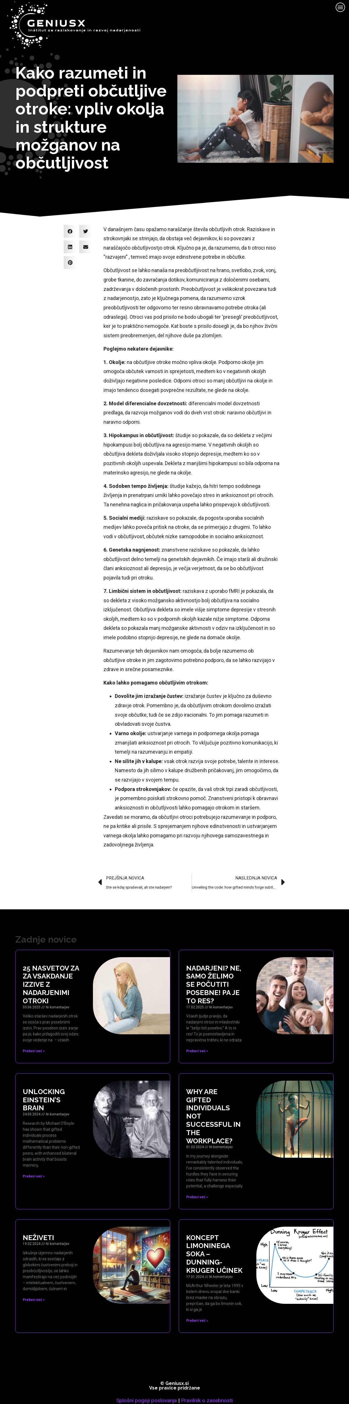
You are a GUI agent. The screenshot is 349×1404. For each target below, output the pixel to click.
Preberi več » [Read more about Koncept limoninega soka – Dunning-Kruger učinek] (197, 1301)
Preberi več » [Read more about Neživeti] (34, 1280)
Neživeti (38, 1218)
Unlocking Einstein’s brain (44, 1080)
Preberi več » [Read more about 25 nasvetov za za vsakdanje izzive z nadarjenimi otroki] (34, 1031)
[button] (70, 211)
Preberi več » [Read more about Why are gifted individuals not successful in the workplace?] (197, 1177)
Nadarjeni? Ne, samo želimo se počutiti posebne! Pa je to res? (213, 964)
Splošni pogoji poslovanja (146, 1381)
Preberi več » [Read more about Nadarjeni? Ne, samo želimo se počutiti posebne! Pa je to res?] (197, 1031)
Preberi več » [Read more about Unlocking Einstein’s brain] (34, 1157)
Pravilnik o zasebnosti (207, 1381)
